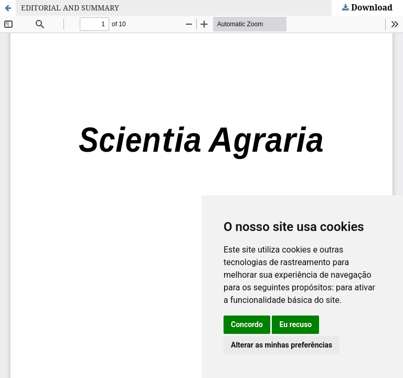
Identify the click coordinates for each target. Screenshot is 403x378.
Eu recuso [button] (295, 324)
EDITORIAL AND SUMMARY (70, 8)
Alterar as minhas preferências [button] (281, 345)
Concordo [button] (247, 324)
